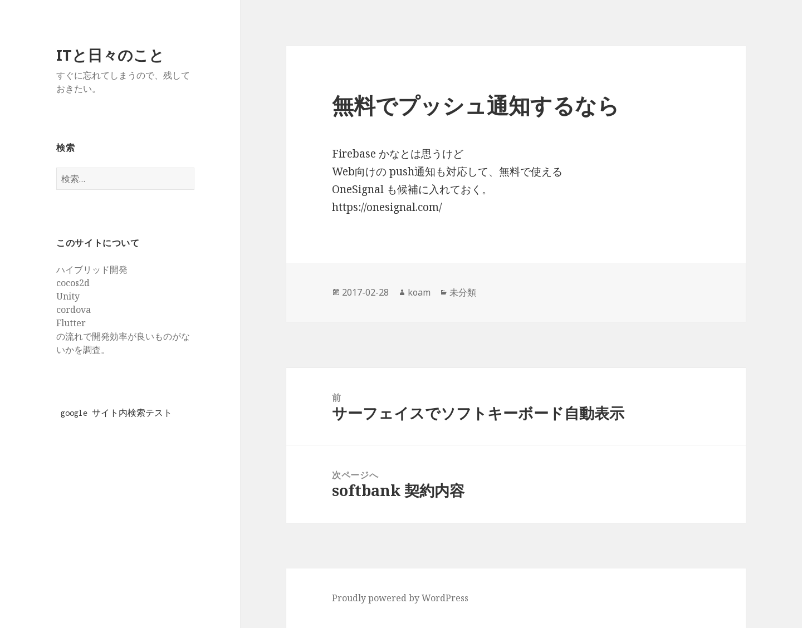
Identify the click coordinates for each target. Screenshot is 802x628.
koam (419, 292)
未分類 (462, 292)
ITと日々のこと (110, 55)
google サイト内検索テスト (116, 413)
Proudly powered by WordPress (400, 598)
